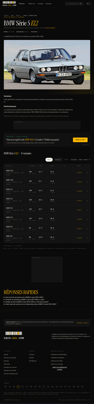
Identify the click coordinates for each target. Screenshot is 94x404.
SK (52, 387)
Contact (31, 358)
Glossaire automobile (10, 371)
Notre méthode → (51, 28)
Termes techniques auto (11, 374)
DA (78, 387)
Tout (49, 160)
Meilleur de (33, 4)
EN (5, 387)
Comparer (42, 4)
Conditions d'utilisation (57, 358)
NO (61, 387)
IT (27, 387)
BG (73, 387)
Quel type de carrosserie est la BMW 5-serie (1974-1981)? (24, 298)
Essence (58, 160)
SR (31, 387)
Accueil (6, 16)
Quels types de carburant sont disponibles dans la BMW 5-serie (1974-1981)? (30, 304)
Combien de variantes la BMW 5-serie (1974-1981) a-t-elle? (24, 300)
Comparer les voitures (10, 368)
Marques (6, 361)
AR (82, 387)
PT (39, 387)
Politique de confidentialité (59, 355)
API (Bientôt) (32, 361)
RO (9, 387)
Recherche (7, 364)
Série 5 (18, 16)
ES (22, 387)
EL (69, 387)
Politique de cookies (57, 361)
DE (14, 387)
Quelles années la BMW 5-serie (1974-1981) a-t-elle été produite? (27, 302)
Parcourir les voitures (10, 358)
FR (18, 387)
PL (44, 387)
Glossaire (50, 4)
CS (48, 387)
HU (56, 387)
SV (65, 387)
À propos (31, 355)
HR (35, 387)
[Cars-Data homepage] (10, 3)
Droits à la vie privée (57, 364)
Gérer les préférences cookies (60, 369)
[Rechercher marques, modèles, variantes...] (72, 4)
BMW (12, 16)
